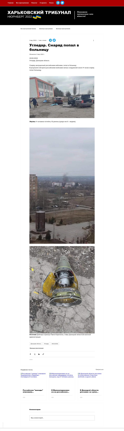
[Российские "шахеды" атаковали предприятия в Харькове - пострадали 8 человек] (33, 380)
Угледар (46, 343)
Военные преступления (63, 28)
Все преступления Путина (28, 28)
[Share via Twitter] (34, 354)
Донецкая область (36, 343)
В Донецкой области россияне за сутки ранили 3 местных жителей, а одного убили (89, 391)
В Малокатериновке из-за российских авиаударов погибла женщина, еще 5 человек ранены (60, 391)
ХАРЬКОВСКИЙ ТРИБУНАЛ (39, 12)
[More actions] (94, 40)
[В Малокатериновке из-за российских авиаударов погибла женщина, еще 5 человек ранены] (62, 380)
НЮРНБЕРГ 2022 (19, 16)
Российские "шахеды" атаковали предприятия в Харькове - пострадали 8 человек (33, 391)
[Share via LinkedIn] (39, 354)
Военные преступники (46, 28)
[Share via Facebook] (30, 354)
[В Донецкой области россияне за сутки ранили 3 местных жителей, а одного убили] (90, 380)
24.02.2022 (55, 343)
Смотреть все (99, 369)
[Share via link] (43, 354)
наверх (3, 425)
